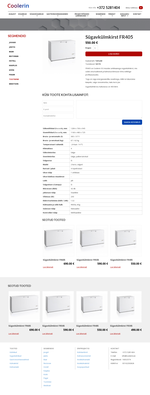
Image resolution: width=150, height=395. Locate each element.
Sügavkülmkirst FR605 (54, 259)
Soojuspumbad (83, 367)
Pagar (45, 378)
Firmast (111, 14)
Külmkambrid (82, 352)
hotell (12, 61)
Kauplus (46, 371)
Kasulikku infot (124, 15)
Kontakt (137, 14)
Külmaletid (14, 363)
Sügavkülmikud (37, 14)
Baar (45, 359)
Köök (45, 374)
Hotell (45, 367)
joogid (12, 42)
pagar (12, 74)
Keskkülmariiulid (83, 359)
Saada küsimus (132, 122)
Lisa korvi (113, 54)
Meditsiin (47, 385)
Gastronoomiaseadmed (57, 14)
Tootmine (47, 382)
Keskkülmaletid (83, 363)
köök (11, 70)
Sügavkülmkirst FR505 (88, 259)
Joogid (46, 352)
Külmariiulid (14, 367)
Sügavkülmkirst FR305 (121, 325)
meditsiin (13, 84)
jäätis (12, 47)
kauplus (13, 65)
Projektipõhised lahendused (82, 15)
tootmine (14, 79)
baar (11, 51)
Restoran (47, 363)
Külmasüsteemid (84, 356)
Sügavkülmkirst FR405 (121, 259)
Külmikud (22, 14)
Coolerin (18, 5)
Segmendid (100, 14)
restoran (13, 56)
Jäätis (45, 356)
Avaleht (12, 14)
